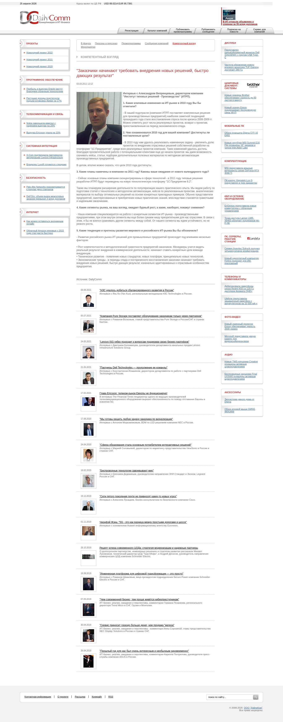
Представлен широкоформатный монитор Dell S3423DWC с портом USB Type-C (242, 54)
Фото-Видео (232, 317)
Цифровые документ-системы (232, 85)
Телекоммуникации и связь (44, 114)
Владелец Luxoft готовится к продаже (46, 164)
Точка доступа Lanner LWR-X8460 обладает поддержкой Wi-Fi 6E (242, 220)
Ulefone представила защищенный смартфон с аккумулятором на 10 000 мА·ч (241, 301)
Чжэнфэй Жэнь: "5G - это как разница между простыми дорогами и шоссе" (143, 522)
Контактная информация (38, 696)
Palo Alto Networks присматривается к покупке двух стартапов (45, 188)
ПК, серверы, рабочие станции (233, 239)
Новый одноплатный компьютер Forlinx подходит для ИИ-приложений (242, 261)
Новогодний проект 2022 (39, 52)
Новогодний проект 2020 (39, 66)
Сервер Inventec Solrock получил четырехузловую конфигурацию (242, 249)
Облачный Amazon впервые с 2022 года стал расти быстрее (45, 231)
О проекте (62, 696)
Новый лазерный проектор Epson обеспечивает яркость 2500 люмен (240, 326)
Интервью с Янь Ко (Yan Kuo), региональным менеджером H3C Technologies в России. (146, 293)
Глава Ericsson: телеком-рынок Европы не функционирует (133, 393)
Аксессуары (233, 392)
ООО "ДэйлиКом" (253, 708)
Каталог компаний (157, 30)
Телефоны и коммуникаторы (235, 277)
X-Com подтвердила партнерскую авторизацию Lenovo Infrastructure (44, 156)
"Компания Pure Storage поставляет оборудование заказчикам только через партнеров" (151, 316)
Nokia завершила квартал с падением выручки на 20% (41, 124)
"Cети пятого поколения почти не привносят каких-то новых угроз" (138, 496)
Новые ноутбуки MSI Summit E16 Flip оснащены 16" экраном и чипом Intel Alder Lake (242, 145)
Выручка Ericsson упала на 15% (43, 132)
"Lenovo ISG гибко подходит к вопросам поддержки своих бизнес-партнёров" (144, 341)
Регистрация (131, 30)
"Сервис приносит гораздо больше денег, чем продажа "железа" (137, 625)
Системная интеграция (41, 146)
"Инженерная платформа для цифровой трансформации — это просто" (141, 573)
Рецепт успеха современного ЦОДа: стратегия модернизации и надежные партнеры (149, 547)
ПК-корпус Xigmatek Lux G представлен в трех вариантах (241, 181)
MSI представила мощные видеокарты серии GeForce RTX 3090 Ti (242, 170)
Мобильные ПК (234, 126)
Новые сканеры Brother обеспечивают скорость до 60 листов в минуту (240, 97)
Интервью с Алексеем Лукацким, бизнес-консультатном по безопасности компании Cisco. (148, 500)
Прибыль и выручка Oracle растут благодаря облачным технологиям (44, 90)
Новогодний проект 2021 (39, 59)
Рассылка (80, 696)
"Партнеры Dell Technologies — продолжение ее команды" (133, 367)
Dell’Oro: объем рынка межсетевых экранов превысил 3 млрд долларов (45, 197)
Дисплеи (230, 43)
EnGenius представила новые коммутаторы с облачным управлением (240, 208)
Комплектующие (236, 161)
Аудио (228, 354)
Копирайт (97, 696)
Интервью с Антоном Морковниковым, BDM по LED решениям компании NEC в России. (147, 422)
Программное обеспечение (44, 80)
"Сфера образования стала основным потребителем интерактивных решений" (146, 444)
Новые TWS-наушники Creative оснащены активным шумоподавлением (241, 364)
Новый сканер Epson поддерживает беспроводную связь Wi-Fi (240, 110)
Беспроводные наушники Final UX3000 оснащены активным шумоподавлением (241, 376)
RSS (110, 696)
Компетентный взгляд (100, 57)
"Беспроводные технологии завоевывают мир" (127, 470)
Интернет (32, 212)
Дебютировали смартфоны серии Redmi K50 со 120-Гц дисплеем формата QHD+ (239, 288)
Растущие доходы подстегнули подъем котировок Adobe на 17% (44, 99)
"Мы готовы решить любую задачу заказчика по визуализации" (136, 419)
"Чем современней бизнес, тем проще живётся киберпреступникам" (139, 599)
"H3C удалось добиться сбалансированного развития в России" (137, 290)
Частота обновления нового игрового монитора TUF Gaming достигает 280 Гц (241, 67)
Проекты (32, 43)
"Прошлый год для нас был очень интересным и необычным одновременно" (144, 651)
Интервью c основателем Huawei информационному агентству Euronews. (139, 525)
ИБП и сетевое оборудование (234, 197)
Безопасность (36, 178)
